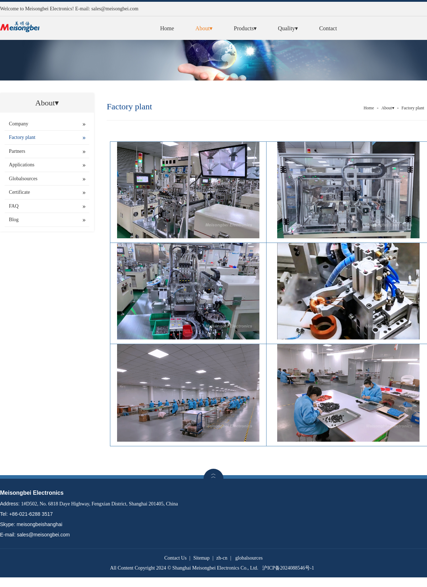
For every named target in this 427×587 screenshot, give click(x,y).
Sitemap (201, 558)
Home (167, 28)
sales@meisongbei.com (114, 8)
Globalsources (23, 178)
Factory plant (22, 137)
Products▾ (245, 28)
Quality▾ (288, 28)
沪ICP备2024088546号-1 (288, 568)
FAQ (14, 206)
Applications (22, 164)
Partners (17, 151)
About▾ (203, 28)
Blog (14, 219)
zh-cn (221, 558)
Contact (328, 28)
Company (18, 123)
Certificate (19, 192)
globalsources (249, 558)
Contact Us (175, 558)
